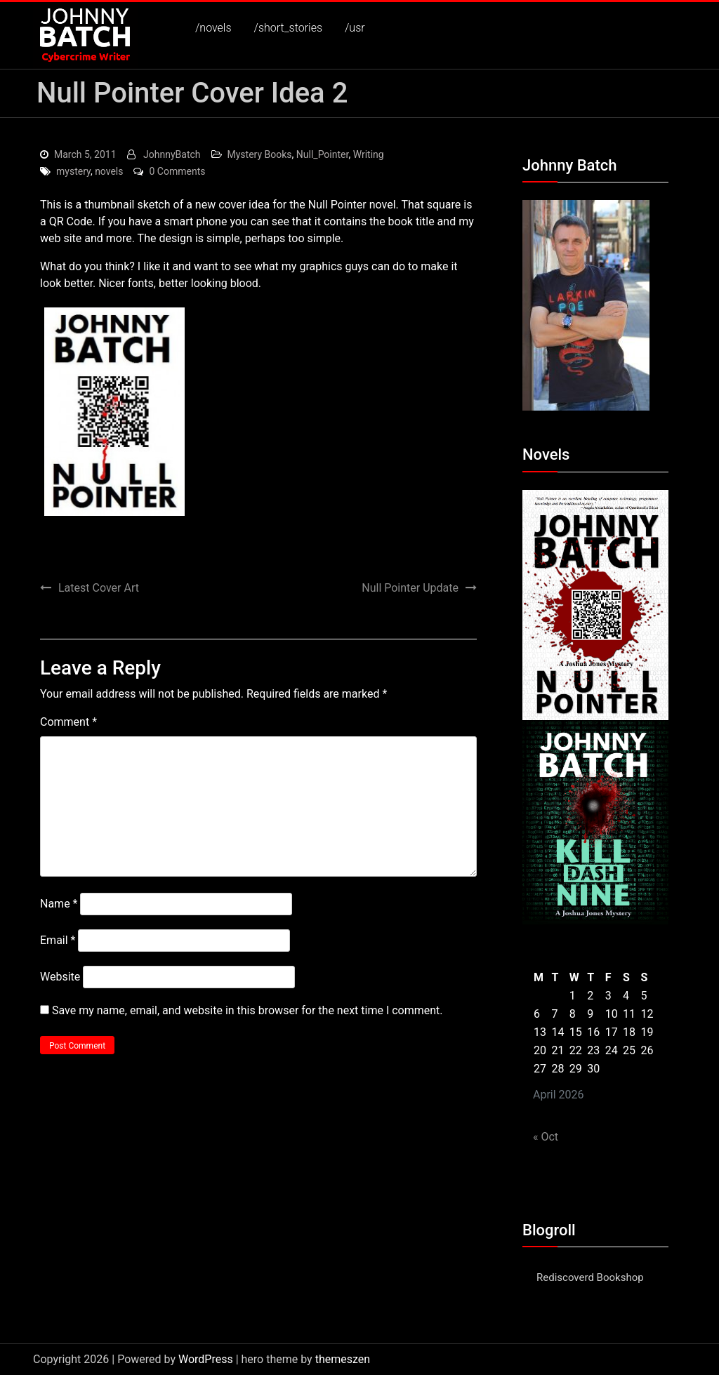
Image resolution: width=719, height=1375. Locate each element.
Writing (368, 154)
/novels (213, 27)
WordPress (205, 1359)
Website (60, 976)
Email (57, 940)
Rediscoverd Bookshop (590, 1277)
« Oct (545, 1136)
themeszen (342, 1359)
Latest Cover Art (98, 587)
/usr (355, 27)
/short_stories (288, 27)
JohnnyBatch (171, 154)
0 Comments (177, 171)
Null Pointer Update (410, 587)
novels (109, 171)
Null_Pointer (322, 154)
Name (59, 903)
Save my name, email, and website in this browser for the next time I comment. (247, 1010)
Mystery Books (259, 154)
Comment (68, 722)
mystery (73, 171)
